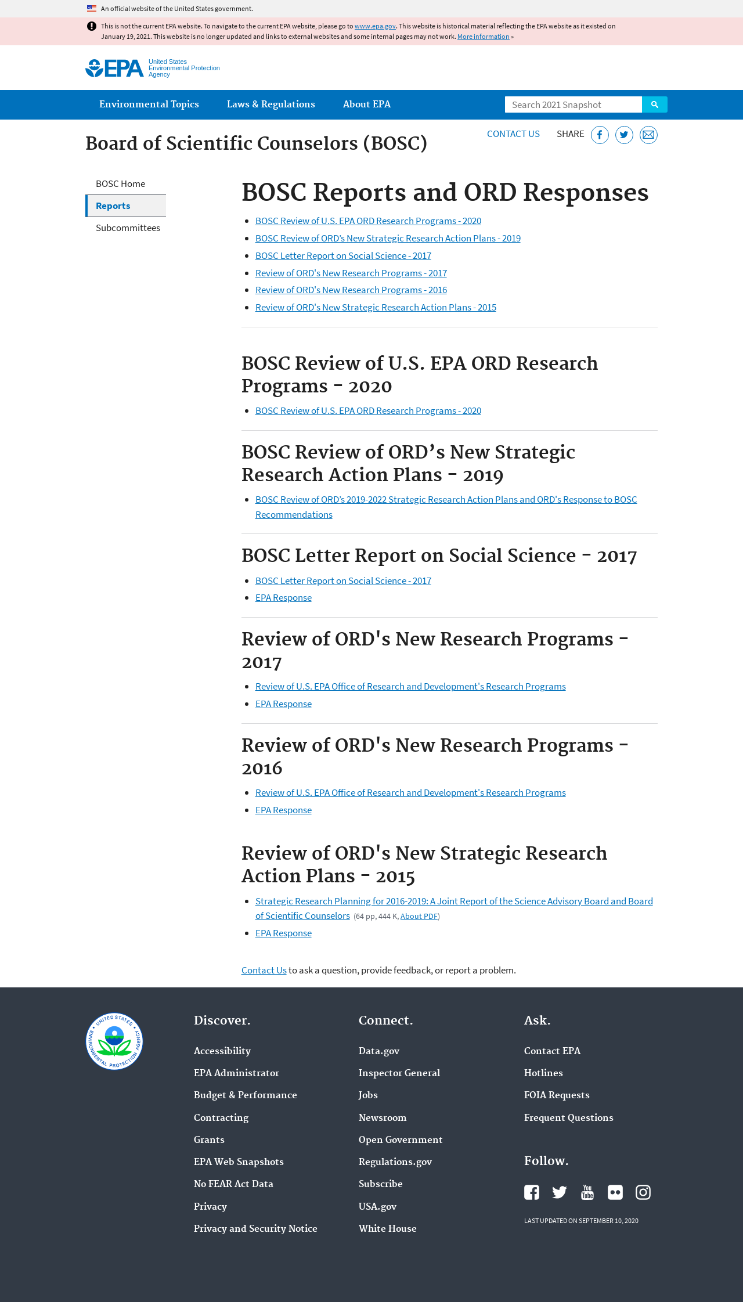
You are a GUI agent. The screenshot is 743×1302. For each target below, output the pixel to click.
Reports (113, 205)
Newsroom (383, 1118)
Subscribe (381, 1185)
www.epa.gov (375, 25)
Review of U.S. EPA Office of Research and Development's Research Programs (410, 686)
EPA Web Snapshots (239, 1162)
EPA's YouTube (587, 1192)
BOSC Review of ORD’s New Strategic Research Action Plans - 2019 (388, 238)
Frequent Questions (569, 1118)
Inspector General (399, 1074)
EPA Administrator (236, 1074)
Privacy (210, 1207)
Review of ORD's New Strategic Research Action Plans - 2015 (375, 307)
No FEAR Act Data (233, 1185)
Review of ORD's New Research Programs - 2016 (351, 289)
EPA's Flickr (615, 1192)
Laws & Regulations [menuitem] (271, 104)
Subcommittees (128, 227)
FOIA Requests (557, 1096)
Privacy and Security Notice (256, 1229)
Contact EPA (552, 1052)
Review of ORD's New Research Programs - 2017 (351, 272)
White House (388, 1229)
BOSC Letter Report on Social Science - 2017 (343, 255)
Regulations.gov (395, 1162)
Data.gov (379, 1052)
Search (655, 104)
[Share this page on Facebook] (600, 135)
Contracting (221, 1118)
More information (483, 36)
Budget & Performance (245, 1096)
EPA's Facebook (531, 1192)
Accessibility (222, 1052)
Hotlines (543, 1074)
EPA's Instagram (643, 1192)
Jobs (368, 1096)
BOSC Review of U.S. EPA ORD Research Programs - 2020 (368, 220)
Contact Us (513, 133)
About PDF (419, 916)
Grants (209, 1140)
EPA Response (283, 597)
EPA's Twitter (559, 1192)
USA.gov (377, 1207)
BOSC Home (120, 183)
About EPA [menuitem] (367, 104)
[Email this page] (649, 135)
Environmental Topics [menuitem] (149, 104)
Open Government (401, 1140)
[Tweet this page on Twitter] (624, 135)
